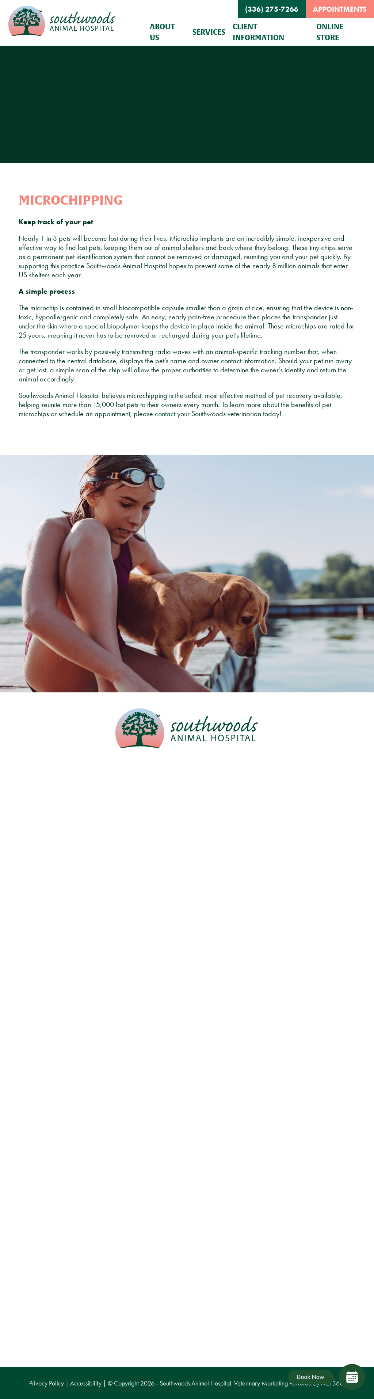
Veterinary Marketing (261, 1383)
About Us (162, 32)
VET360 (332, 1383)
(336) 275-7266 (271, 9)
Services (208, 32)
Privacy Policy (46, 1383)
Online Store (329, 32)
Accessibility (86, 1383)
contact (165, 413)
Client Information (258, 32)
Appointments (340, 9)
